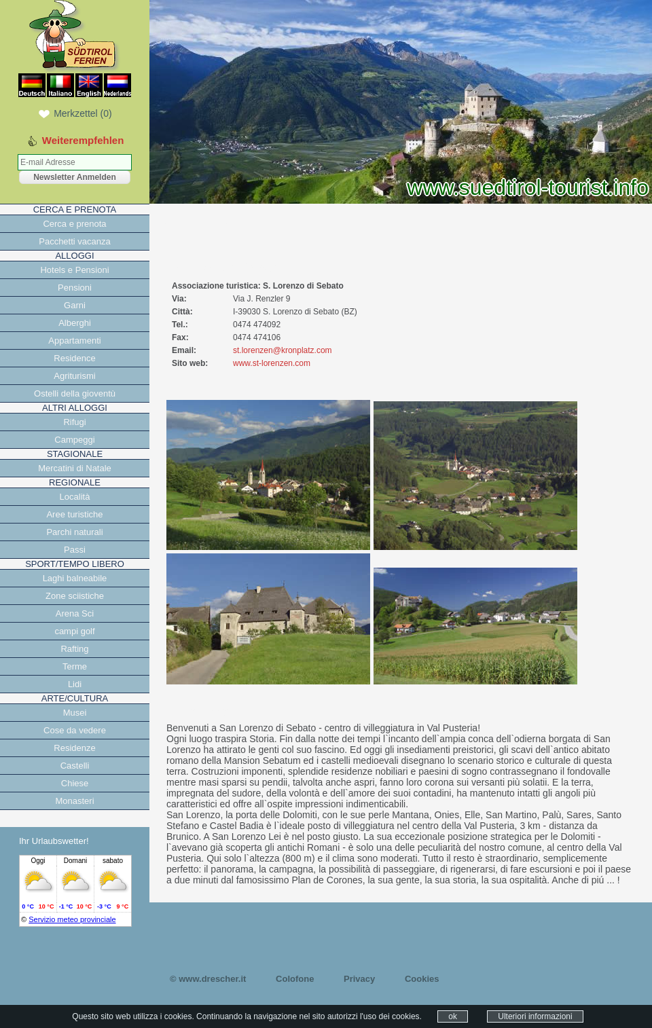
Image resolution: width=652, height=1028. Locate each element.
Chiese (74, 783)
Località (75, 497)
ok (452, 1016)
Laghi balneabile (75, 578)
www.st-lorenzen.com (271, 363)
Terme (74, 666)
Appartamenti (74, 340)
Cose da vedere (74, 730)
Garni (75, 305)
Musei (75, 713)
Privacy (359, 979)
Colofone (295, 979)
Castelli (75, 765)
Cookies (422, 979)
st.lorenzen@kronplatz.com (282, 350)
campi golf (74, 631)
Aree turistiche (74, 514)
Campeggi (74, 440)
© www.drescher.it (208, 979)
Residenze (74, 748)
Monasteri (74, 801)
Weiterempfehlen (83, 140)
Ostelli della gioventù (74, 393)
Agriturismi (74, 376)
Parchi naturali (74, 532)
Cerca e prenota (74, 224)
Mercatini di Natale (74, 468)
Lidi (75, 684)
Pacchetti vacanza (75, 241)
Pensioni (75, 287)
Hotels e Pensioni (74, 270)
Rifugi (74, 422)
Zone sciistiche (75, 596)
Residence (74, 358)
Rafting (74, 649)
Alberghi (74, 323)
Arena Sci (75, 613)
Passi (75, 550)
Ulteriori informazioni (535, 1016)
